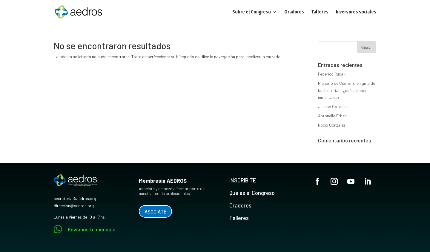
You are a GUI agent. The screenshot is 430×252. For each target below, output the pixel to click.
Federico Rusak (331, 73)
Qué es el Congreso (252, 193)
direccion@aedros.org (74, 205)
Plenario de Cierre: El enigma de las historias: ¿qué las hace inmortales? (346, 90)
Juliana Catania (332, 106)
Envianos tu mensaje (92, 229)
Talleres (319, 12)
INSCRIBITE (242, 180)
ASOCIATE (156, 211)
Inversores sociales (356, 12)
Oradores (294, 12)
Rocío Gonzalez (331, 124)
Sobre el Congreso (251, 12)
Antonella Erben (332, 115)
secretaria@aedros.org (75, 198)
